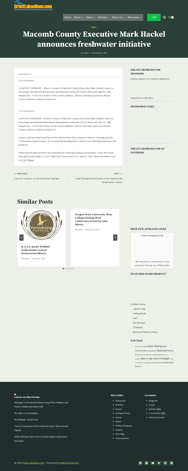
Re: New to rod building (26, 413)
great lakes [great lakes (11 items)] (148, 355)
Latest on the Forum (27, 397)
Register (153, 400)
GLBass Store (138, 304)
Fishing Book (139, 313)
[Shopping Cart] (171, 17)
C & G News (27, 160)
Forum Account (156, 417)
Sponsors (164, 78)
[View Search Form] (164, 17)
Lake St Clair (139, 308)
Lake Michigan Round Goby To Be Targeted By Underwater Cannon (96, 178)
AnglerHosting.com (69, 462)
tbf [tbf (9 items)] (141, 366)
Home (67, 17)
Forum (118, 409)
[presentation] (41, 225)
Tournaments (122, 438)
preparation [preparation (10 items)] (148, 363)
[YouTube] (152, 463)
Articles (119, 404)
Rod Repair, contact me (26, 419)
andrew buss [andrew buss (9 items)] (139, 346)
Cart (135, 318)
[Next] (115, 238)
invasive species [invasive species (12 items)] (158, 355)
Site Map (120, 433)
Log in (152, 404)
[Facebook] (140, 463)
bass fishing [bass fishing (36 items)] (155, 346)
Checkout (138, 327)
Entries (155, 409)
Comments (157, 413)
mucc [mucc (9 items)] (171, 359)
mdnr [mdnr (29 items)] (155, 358)
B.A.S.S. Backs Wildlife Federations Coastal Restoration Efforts (35, 250)
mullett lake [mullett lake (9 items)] (139, 363)
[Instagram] (146, 463)
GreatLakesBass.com (34, 462)
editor (86, 53)
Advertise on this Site (142, 97)
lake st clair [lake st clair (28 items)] (146, 358)
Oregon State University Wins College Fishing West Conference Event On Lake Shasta (93, 219)
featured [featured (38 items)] (162, 350)
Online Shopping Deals (152, 235)
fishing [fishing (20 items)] (171, 350)
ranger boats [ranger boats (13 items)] (157, 363)
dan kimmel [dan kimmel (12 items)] (152, 351)
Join (154, 17)
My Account (139, 322)
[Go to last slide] (21, 238)
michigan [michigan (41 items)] (164, 358)
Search (118, 429)
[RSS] (171, 463)
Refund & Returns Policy (145, 331)
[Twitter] (159, 463)
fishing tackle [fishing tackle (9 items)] (139, 355)
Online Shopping (123, 425)
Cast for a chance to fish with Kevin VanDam (40, 176)
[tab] (63, 268)
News (94, 27)
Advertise (120, 400)
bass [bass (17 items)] (145, 346)
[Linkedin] (165, 463)
